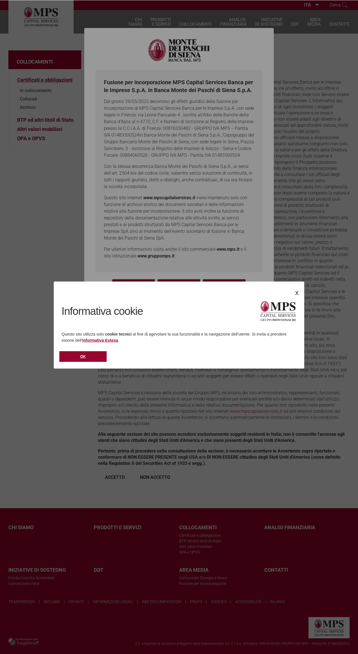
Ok (83, 356)
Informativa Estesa (100, 340)
